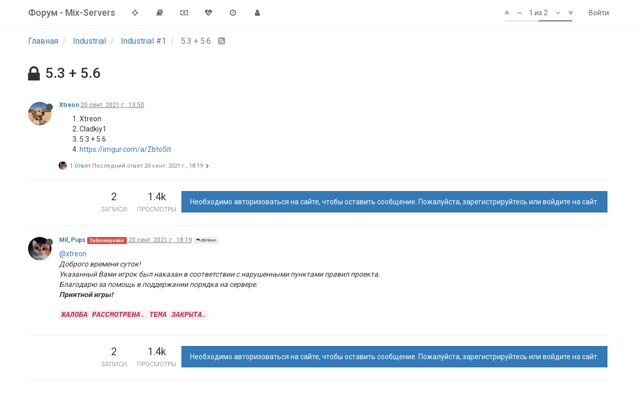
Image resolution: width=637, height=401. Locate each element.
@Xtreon (206, 240)
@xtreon (73, 254)
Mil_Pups (72, 240)
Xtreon (69, 105)
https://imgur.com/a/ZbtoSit (125, 149)
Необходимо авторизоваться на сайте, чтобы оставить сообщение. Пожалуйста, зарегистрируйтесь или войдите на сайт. (394, 202)
